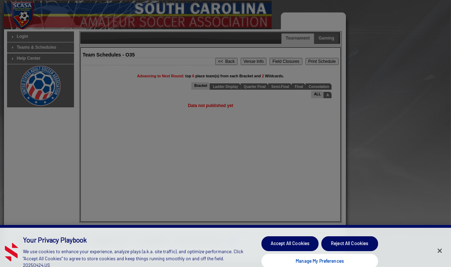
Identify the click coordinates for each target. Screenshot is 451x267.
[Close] (439, 254)
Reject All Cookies (349, 247)
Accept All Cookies (290, 247)
